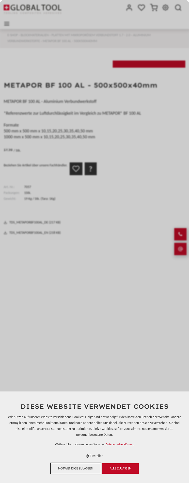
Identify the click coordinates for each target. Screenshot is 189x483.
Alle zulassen (120, 468)
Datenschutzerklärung (119, 444)
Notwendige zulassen (75, 468)
